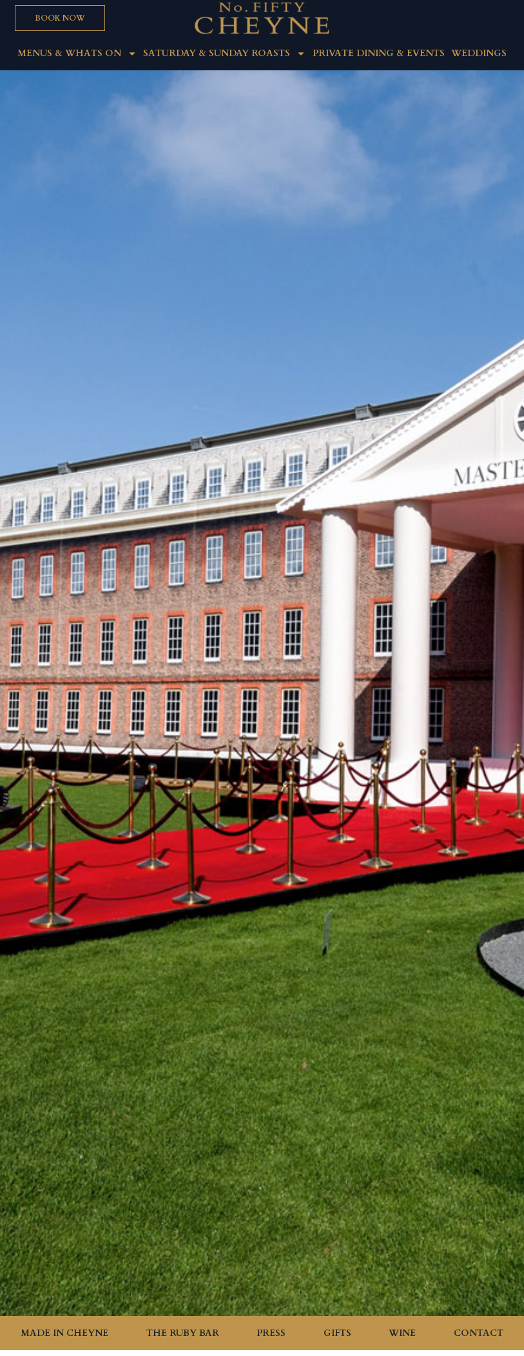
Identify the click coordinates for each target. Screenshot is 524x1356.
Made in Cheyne (64, 1333)
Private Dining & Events (379, 53)
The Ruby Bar (182, 1333)
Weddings (479, 53)
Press (271, 1333)
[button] (60, 18)
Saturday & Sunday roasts (224, 54)
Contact (478, 1333)
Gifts (337, 1333)
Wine (402, 1333)
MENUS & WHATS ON (77, 54)
